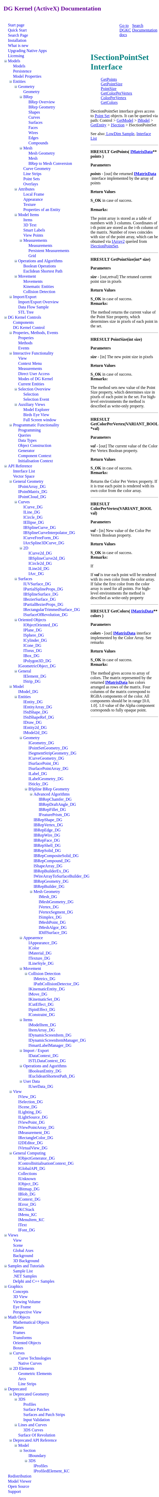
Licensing (16, 56)
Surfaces (35, 122)
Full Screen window (39, 420)
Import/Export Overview (38, 302)
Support (14, 1491)
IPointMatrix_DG (32, 491)
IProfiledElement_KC (51, 1471)
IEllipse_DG (33, 522)
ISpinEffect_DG (41, 1009)
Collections (27, 1173)
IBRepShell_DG (47, 845)
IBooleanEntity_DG (44, 1071)
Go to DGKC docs (125, 30)
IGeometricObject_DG (37, 666)
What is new (18, 45)
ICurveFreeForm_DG (41, 538)
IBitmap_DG (29, 1189)
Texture (29, 204)
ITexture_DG (39, 958)
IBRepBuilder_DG (49, 886)
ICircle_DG (33, 517)
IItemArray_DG (41, 1030)
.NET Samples (25, 1276)
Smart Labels (34, 230)
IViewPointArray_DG (36, 1127)
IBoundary (37, 1455)
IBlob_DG (27, 1194)
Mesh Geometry (41, 153)
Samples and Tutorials (26, 1266)
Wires (33, 132)
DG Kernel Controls (24, 317)
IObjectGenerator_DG (36, 1158)
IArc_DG (36, 573)
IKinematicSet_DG (44, 999)
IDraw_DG (32, 722)
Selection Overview (34, 389)
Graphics (15, 1286)
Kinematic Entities (38, 286)
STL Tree (26, 312)
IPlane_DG (32, 630)
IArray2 (118, 241)
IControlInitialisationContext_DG (46, 1163)
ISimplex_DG (50, 917)
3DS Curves (33, 1430)
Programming (29, 430)
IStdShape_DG (35, 712)
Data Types (27, 440)
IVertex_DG (49, 907)
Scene (18, 1245)
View (22, 358)
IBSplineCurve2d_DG (46, 558)
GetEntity (99, 125)
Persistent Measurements (48, 250)
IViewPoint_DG (31, 1122)
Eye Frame (22, 1307)
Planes (18, 1327)
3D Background (26, 1261)
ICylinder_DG (35, 640)
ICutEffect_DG (41, 1004)
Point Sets (31, 179)
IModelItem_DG (42, 1025)
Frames (19, 1332)
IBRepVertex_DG (48, 825)
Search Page (18, 35)
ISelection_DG (30, 1102)
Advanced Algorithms (52, 794)
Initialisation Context (35, 461)
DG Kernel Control (29, 327)
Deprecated (17, 1389)
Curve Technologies (34, 1358)
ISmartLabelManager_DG (49, 1045)
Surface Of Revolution (36, 1435)
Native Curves (30, 1363)
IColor (33, 948)
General (24, 671)
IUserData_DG (40, 1086)
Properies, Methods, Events (35, 332)
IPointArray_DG (32, 486)
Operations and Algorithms (40, 261)
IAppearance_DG (42, 943)
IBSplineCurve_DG (39, 527)
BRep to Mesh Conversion (50, 163)
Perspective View (27, 1312)
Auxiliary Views (31, 404)
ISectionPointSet (104, 246)
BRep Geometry (41, 107)
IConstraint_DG (41, 1014)
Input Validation (36, 1420)
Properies (26, 338)
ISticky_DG (38, 784)
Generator (26, 450)
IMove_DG (37, 994)
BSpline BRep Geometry (48, 789)
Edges (33, 138)
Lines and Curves (32, 1425)
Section (29, 1450)
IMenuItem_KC (31, 1220)
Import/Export (25, 297)
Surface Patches (36, 1409)
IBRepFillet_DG (52, 809)
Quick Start (17, 30)
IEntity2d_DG (35, 727)
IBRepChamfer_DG (55, 799)
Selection (31, 394)
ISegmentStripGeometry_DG (52, 753)
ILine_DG (31, 512)
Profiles (29, 1404)
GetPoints (109, 79)
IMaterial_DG (40, 953)
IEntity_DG (33, 702)
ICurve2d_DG (40, 553)
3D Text (29, 225)
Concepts (20, 1291)
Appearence (33, 938)
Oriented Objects (32, 620)
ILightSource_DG (33, 1117)
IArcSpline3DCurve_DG (43, 543)
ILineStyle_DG (41, 963)
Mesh (28, 148)
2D (25, 548)
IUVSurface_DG (37, 584)
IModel (143, 120)
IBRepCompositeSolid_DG (56, 855)
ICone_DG (32, 645)
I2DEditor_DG (30, 1143)
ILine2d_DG (38, 568)
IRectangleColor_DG (35, 1138)
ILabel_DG (37, 773)
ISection (117, 125)
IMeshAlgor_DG (53, 927)
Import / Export (36, 1050)
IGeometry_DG (41, 743)
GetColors (109, 102)
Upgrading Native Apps (27, 50)
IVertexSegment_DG (56, 912)
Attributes (26, 189)
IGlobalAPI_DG (31, 1168)
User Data (31, 1081)
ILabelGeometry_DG (45, 779)
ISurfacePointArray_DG (48, 768)
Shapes (34, 112)
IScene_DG (27, 1107)
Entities (19, 81)
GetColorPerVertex (116, 93)
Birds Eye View (36, 415)
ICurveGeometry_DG (46, 758)
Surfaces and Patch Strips (44, 1414)
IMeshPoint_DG (52, 922)
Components (23, 322)
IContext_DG (29, 1199)
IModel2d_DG (35, 732)
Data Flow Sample (33, 307)
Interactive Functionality (33, 353)
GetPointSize (111, 84)
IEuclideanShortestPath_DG (51, 1076)
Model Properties (27, 76)
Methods (25, 343)
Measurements (35, 240)
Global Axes (23, 1250)
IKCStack (26, 1209)
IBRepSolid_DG (47, 850)
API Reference (20, 466)
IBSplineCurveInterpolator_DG (49, 532)
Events (23, 348)
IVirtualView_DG (33, 1148)
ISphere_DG (33, 635)
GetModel (125, 120)
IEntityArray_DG (37, 707)
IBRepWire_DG (47, 835)
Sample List (23, 1271)
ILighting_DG (30, 1112)
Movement (27, 276)
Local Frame (33, 194)
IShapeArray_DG (48, 866)
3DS (21, 1399)
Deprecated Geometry (31, 1394)
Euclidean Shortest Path (42, 271)
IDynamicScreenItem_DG (49, 1035)
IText (22, 1225)
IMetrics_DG (44, 979)
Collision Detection (39, 291)
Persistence (22, 71)
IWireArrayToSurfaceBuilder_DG (62, 876)
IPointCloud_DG (32, 497)
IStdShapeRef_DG (38, 717)
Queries (24, 435)
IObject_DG (28, 1184)
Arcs (22, 1379)
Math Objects (19, 1317)
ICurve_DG (33, 507)
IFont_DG (26, 1230)
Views (13, 1235)
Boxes (18, 1348)
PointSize (108, 88)
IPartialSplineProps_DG (43, 589)
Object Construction (34, 445)
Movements (33, 281)
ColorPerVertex (113, 98)
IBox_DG (31, 656)
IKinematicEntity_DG (46, 989)
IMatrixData (141, 151)
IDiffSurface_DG (53, 932)
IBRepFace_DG (47, 840)
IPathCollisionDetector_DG (56, 984)
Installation (17, 40)
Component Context (34, 456)
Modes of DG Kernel (35, 379)
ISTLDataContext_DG (47, 1061)
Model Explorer (36, 409)
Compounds (38, 143)
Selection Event (36, 399)
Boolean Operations (39, 266)
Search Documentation (144, 27)
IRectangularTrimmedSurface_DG (51, 609)
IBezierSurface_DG (39, 599)
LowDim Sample (119, 134)
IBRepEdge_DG (47, 830)
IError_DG (27, 1204)
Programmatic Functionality (36, 425)
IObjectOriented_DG (40, 625)
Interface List (24, 471)
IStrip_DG (32, 681)
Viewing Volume (26, 1302)
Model (18, 686)
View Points (33, 235)
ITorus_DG (32, 650)
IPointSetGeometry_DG (48, 748)
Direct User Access (34, 373)
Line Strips (32, 174)
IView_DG (27, 1096)
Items (28, 220)
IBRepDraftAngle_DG (57, 804)
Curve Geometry (37, 168)
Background (23, 1255)
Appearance (33, 199)
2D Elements (23, 1368)
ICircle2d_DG (40, 563)
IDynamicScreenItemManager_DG (57, 1040)
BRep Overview (41, 102)
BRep (28, 97)
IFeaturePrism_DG (54, 814)
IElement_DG (34, 676)
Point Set (102, 116)
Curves (34, 117)
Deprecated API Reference (35, 1440)
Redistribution (19, 1476)
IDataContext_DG (43, 1055)
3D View (20, 1296)
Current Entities (31, 384)
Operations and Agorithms (45, 1066)
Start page (16, 25)
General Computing (29, 1153)
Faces (33, 127)
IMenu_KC (27, 1214)
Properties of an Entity (41, 209)
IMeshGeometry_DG (56, 902)
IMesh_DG (48, 897)
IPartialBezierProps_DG (43, 604)
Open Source (18, 1486)
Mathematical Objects (31, 1322)
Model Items (28, 215)
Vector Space (24, 476)
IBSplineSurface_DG (40, 594)
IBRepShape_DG (48, 820)
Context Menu (30, 363)
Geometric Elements (35, 1373)
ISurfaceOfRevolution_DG (45, 614)
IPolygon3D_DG (37, 661)
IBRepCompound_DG (52, 861)
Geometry (26, 86)
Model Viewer (19, 1481)
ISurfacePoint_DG (43, 763)
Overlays (30, 184)
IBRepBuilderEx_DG (51, 871)
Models (14, 61)
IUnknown (27, 1179)
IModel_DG (28, 691)
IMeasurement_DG (34, 1132)
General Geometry (28, 481)
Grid (32, 256)
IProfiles (41, 1466)
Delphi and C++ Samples (34, 1281)
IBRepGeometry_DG (51, 881)
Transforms (22, 1337)
